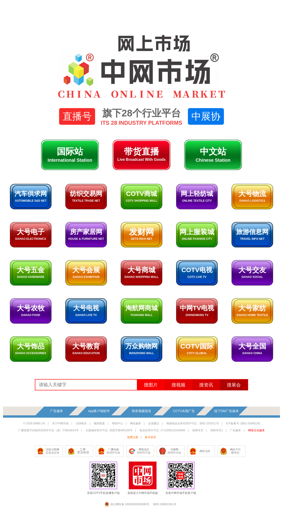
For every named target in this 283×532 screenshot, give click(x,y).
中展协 (205, 116)
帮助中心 (117, 423)
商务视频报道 (141, 411)
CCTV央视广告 (184, 411)
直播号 (77, 116)
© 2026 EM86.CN (34, 423)
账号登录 (150, 437)
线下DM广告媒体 (226, 411)
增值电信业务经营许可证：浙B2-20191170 (192, 423)
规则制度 (99, 423)
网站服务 (135, 423)
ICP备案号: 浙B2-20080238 (243, 423)
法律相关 (81, 423)
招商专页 (197, 430)
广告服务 (56, 411)
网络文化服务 (256, 430)
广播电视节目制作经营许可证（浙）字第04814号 (48, 430)
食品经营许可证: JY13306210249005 (162, 430)
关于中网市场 (60, 423)
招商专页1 (216, 430)
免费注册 (132, 437)
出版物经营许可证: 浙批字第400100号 (109, 430)
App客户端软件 (99, 411)
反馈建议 (153, 423)
